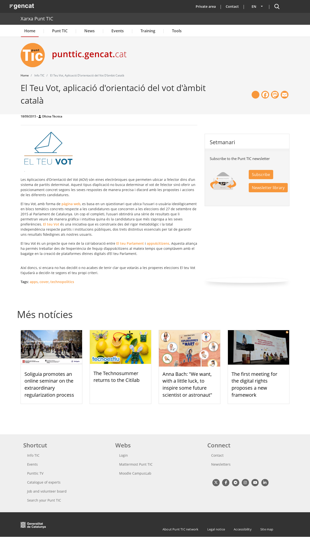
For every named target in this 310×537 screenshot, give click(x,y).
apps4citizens (158, 243)
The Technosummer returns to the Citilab (116, 377)
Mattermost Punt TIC (136, 464)
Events (117, 31)
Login (123, 455)
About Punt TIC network (180, 529)
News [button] (89, 31)
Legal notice (216, 529)
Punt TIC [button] (60, 31)
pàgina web (71, 203)
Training (147, 31)
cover (44, 281)
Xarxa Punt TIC (37, 18)
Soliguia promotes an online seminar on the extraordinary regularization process (49, 384)
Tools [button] (177, 31)
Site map (266, 529)
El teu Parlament (129, 243)
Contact (232, 6)
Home (29, 31)
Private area (206, 6)
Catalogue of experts (44, 482)
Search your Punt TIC (44, 500)
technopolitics (62, 281)
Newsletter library (268, 187)
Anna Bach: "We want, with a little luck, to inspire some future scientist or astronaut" (187, 384)
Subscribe (261, 174)
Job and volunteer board (47, 491)
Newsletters (221, 464)
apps (34, 281)
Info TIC (33, 455)
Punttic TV (35, 473)
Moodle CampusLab (135, 473)
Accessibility (243, 529)
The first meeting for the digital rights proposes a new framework (254, 384)
